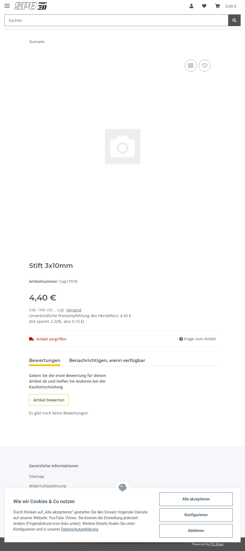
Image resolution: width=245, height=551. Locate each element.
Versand (73, 309)
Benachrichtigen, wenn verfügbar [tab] (107, 360)
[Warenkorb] (226, 6)
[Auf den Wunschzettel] (205, 66)
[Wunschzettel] (204, 6)
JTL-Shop (216, 544)
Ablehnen (196, 530)
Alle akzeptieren (196, 499)
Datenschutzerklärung (79, 529)
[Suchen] (116, 20)
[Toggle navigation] (7, 3)
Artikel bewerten (48, 400)
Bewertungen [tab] (44, 360)
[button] (191, 6)
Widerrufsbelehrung (47, 485)
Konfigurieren (195, 515)
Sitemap (36, 476)
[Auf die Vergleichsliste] (191, 66)
